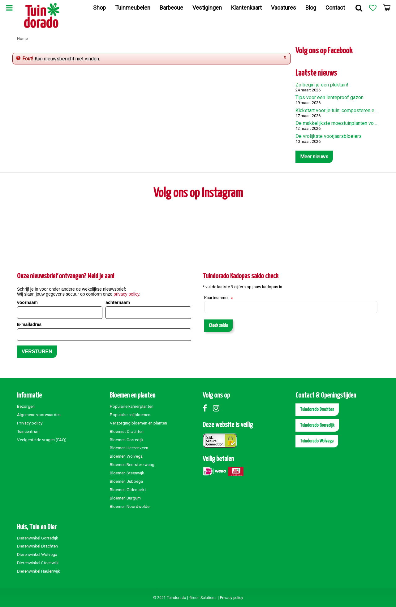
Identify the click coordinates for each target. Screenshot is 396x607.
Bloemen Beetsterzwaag (132, 464)
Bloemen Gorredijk (127, 439)
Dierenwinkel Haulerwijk (38, 571)
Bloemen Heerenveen (129, 447)
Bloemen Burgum (125, 497)
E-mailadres (29, 324)
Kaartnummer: (218, 298)
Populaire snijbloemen (130, 414)
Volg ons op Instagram (198, 193)
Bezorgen (26, 406)
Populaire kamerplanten (131, 406)
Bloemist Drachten (127, 431)
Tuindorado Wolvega (317, 441)
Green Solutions (203, 598)
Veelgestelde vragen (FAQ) (42, 439)
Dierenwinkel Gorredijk (37, 537)
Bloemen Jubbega (126, 481)
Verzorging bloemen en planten (138, 422)
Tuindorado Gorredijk (317, 425)
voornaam (27, 302)
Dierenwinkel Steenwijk (38, 562)
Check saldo (218, 325)
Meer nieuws (314, 157)
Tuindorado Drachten (317, 409)
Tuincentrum (28, 431)
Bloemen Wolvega (126, 456)
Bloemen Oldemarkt (128, 489)
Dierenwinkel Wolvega (37, 554)
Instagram (217, 408)
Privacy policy (29, 422)
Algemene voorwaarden (39, 414)
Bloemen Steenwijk (127, 472)
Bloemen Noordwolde (129, 506)
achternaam (117, 302)
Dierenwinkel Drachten (37, 545)
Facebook (207, 408)
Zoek (359, 7)
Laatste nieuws (316, 73)
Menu (9, 7)
